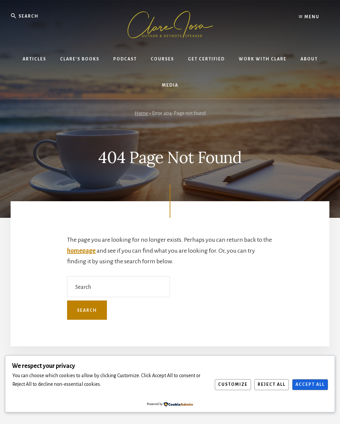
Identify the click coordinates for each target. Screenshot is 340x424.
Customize (233, 384)
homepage (81, 250)
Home (141, 113)
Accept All (310, 384)
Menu (309, 16)
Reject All (272, 384)
